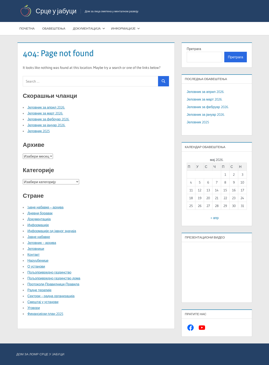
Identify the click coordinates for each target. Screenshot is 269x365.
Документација (89, 28)
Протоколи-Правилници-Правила (53, 284)
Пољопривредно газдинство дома (53, 278)
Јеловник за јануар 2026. (46, 125)
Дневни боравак (40, 213)
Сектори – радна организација (50, 296)
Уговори (33, 308)
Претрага (194, 49)
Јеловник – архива (41, 243)
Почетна (27, 28)
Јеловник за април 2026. (46, 107)
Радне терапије (39, 290)
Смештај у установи (42, 302)
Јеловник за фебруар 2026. (48, 119)
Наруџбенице (38, 260)
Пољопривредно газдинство (49, 272)
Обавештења (53, 28)
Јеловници (35, 249)
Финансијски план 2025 (45, 314)
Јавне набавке (38, 237)
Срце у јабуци (57, 11)
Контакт (33, 254)
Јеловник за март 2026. (45, 113)
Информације (125, 28)
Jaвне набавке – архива (45, 207)
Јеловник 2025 (38, 131)
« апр (215, 218)
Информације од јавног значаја (51, 231)
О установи (36, 266)
